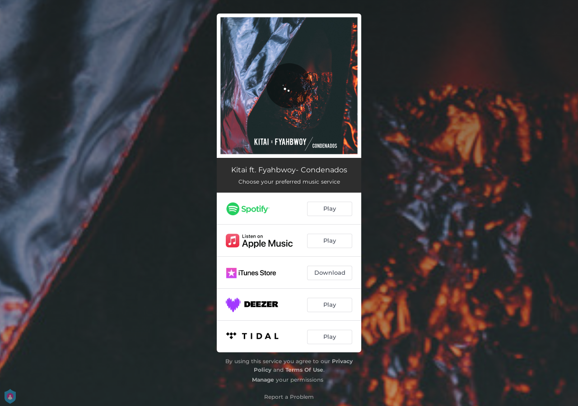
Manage (263, 379)
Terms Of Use (304, 369)
